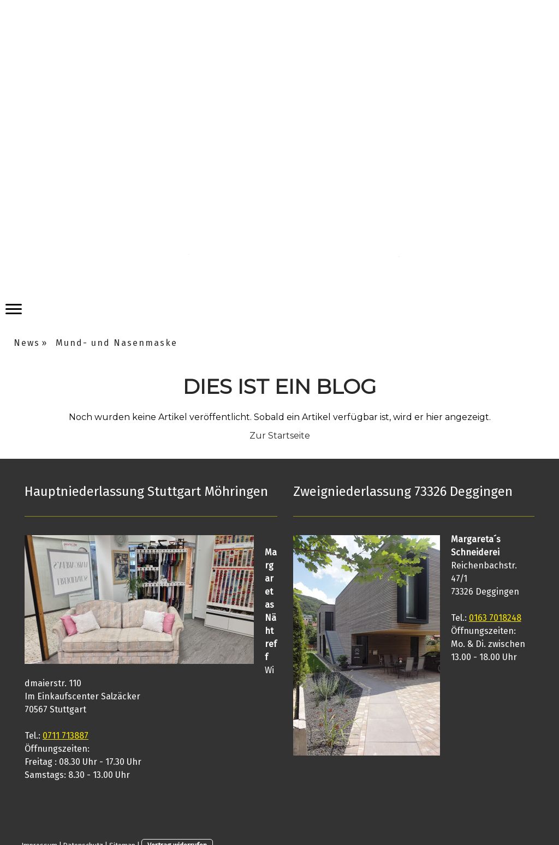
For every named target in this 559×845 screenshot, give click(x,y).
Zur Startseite (279, 435)
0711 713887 (65, 735)
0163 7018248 (495, 618)
